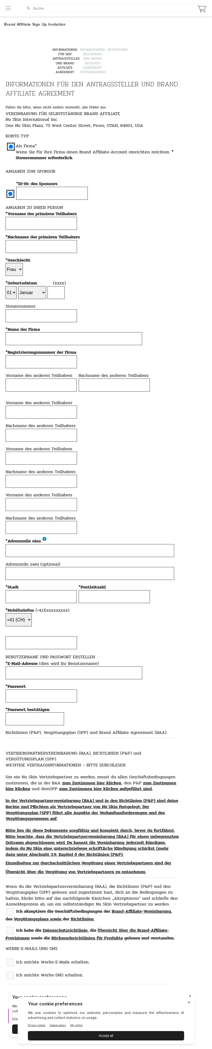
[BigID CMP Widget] (106, 1022)
